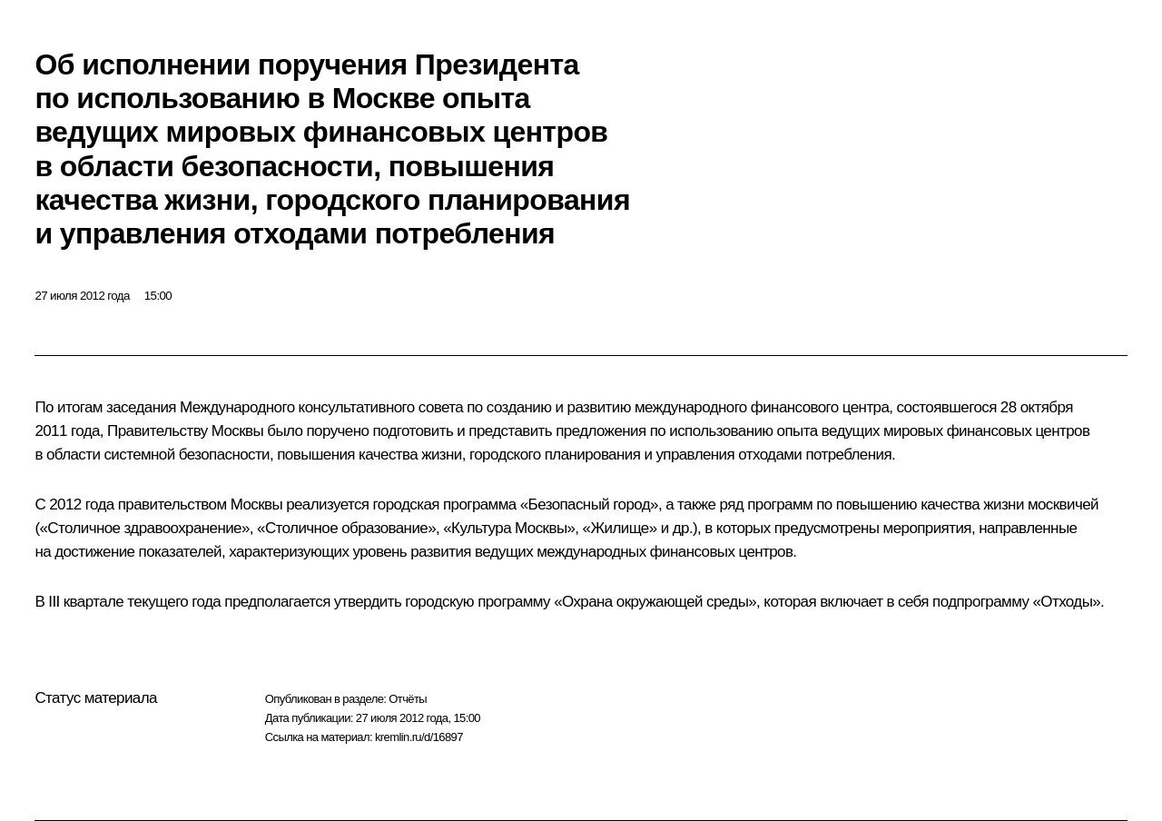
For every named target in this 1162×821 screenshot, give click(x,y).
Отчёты (408, 699)
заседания (141, 407)
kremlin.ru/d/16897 (419, 737)
